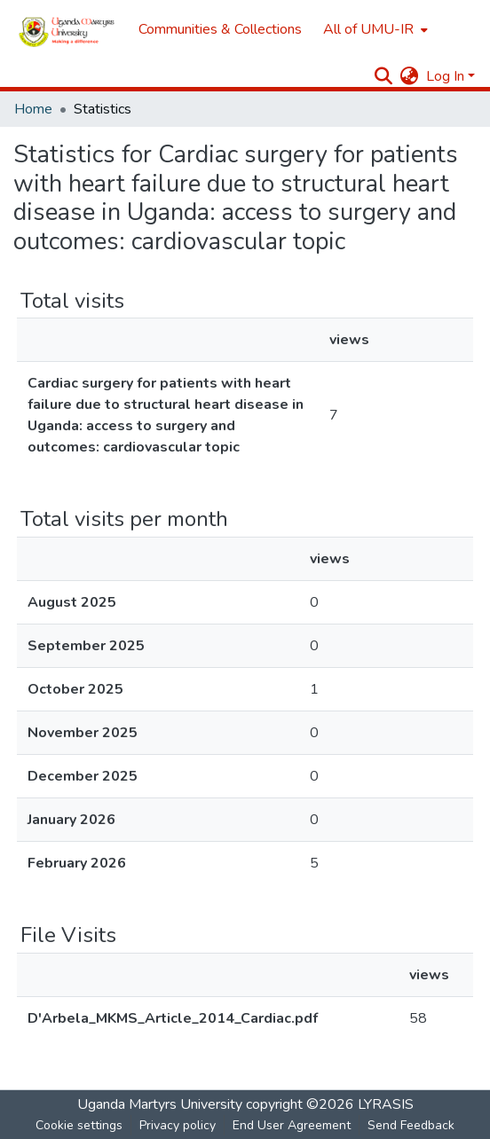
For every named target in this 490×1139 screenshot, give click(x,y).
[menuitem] (374, 29)
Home (33, 109)
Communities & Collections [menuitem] (220, 29)
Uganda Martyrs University (159, 1104)
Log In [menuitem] (445, 76)
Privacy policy (177, 1125)
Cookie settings (79, 1125)
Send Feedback (411, 1125)
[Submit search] (384, 76)
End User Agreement (292, 1125)
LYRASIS (386, 1104)
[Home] (67, 29)
